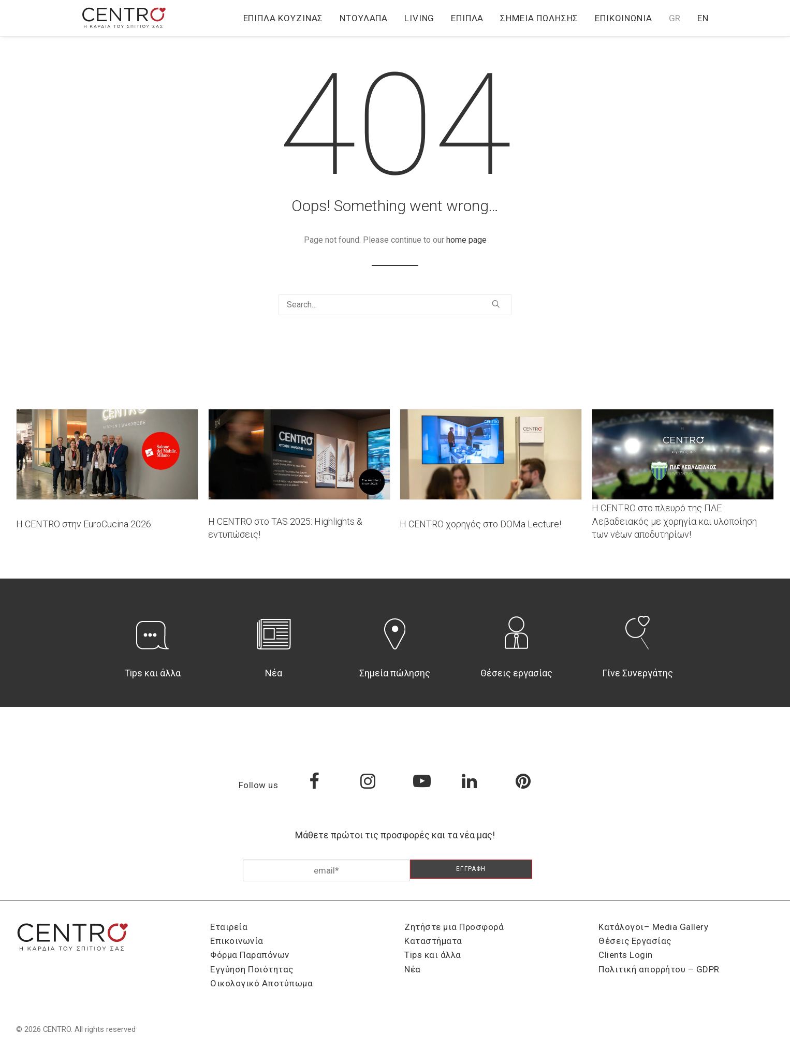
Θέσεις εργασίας (516, 673)
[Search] (395, 304)
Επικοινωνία (623, 18)
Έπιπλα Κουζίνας (283, 18)
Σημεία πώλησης (394, 673)
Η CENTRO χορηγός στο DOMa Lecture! (480, 524)
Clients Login (625, 955)
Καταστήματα (433, 941)
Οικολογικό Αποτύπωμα (261, 983)
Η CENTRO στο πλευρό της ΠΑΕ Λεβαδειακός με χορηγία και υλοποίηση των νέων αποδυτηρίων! (674, 520)
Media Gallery (680, 927)
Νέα (273, 673)
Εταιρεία (228, 927)
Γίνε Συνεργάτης (637, 673)
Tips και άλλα (152, 673)
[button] (496, 303)
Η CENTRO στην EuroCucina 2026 (83, 524)
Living (419, 18)
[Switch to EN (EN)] (699, 18)
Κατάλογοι (621, 927)
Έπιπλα (467, 18)
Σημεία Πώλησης (539, 18)
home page (466, 240)
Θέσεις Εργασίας (634, 941)
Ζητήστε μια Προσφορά (454, 927)
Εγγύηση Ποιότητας (252, 969)
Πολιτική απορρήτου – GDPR (659, 969)
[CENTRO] (124, 18)
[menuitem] (287, 18)
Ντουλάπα (364, 18)
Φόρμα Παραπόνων (249, 955)
